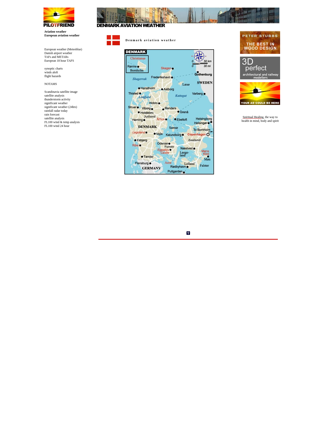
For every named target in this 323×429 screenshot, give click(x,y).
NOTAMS (48, 84)
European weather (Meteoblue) (61, 49)
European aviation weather (59, 35)
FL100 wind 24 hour (54, 126)
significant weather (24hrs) (58, 107)
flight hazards (50, 76)
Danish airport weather (56, 53)
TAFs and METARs (54, 57)
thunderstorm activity (55, 99)
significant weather (54, 103)
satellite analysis (52, 95)
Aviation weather (53, 31)
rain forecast (50, 114)
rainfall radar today (54, 110)
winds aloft (49, 72)
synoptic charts (51, 68)
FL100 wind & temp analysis (60, 122)
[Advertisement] (188, 251)
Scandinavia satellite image (58, 92)
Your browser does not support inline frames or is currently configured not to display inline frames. (190, 126)
